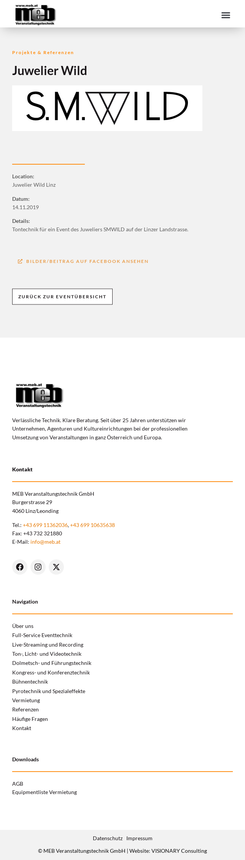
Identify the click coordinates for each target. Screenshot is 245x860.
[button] (225, 15)
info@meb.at (45, 541)
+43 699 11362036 (45, 525)
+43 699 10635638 (92, 525)
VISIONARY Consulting (179, 850)
